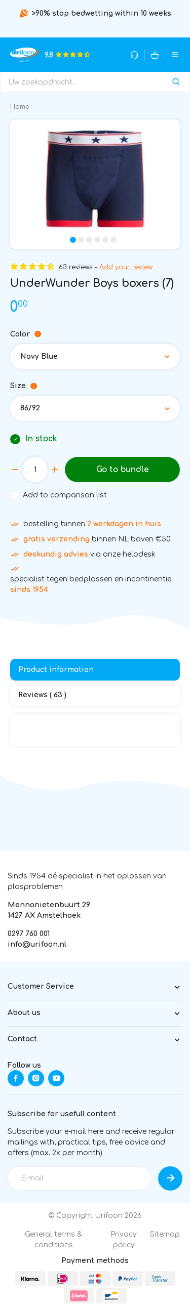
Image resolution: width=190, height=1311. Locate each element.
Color (26, 334)
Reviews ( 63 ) (42, 695)
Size (23, 386)
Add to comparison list (65, 495)
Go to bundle (122, 469)
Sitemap (165, 1234)
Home (19, 106)
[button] (73, 240)
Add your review (126, 267)
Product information (56, 669)
